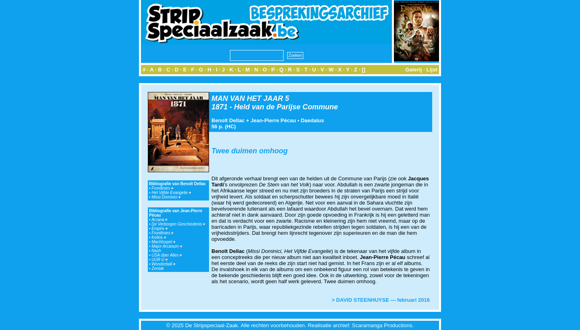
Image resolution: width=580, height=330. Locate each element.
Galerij (413, 70)
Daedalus (312, 120)
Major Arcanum (166, 246)
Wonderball (163, 264)
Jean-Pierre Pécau (273, 120)
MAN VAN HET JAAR (247, 98)
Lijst (432, 70)
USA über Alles (166, 255)
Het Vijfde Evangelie (171, 192)
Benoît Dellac (227, 120)
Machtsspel (163, 242)
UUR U (159, 259)
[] (363, 70)
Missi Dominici (166, 197)
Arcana (159, 219)
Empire (159, 228)
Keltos (158, 237)
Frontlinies (162, 188)
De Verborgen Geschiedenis (178, 224)
